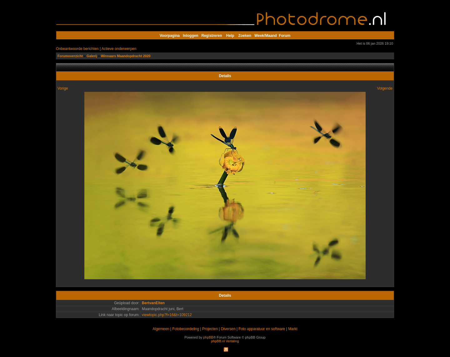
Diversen (228, 329)
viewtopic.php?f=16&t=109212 (167, 315)
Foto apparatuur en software (261, 329)
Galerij (92, 56)
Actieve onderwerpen (119, 49)
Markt (293, 329)
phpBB (208, 337)
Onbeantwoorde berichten (77, 49)
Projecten (210, 329)
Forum (284, 35)
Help (230, 35)
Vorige (63, 88)
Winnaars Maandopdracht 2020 (126, 56)
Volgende (384, 88)
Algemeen (160, 329)
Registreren (211, 35)
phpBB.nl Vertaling (225, 341)
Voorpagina (170, 35)
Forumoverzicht (70, 56)
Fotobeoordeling (185, 329)
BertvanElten (153, 303)
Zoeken (245, 35)
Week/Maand (265, 35)
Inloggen (190, 35)
